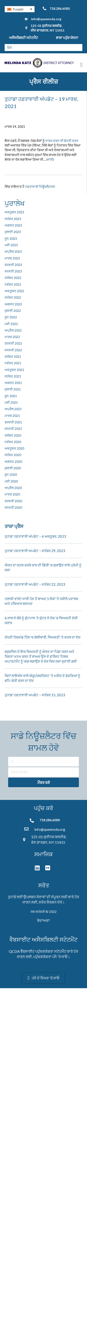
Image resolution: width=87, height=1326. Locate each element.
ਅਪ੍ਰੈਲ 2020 (13, 488)
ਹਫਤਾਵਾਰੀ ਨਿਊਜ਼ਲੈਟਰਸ (40, 187)
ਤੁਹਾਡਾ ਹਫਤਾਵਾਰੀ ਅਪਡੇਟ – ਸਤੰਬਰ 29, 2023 (35, 551)
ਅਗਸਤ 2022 (13, 304)
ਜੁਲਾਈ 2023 (13, 232)
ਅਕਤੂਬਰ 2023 (14, 212)
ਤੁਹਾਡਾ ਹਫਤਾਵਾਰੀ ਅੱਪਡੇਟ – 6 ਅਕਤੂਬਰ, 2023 (35, 536)
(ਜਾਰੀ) (50, 159)
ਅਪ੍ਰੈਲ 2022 (13, 330)
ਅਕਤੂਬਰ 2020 (14, 448)
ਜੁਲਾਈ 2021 (13, 389)
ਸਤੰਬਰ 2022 (13, 297)
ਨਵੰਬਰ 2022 (13, 284)
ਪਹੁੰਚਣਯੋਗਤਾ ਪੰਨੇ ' (45, 956)
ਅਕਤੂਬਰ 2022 (14, 291)
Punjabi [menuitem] (18, 9)
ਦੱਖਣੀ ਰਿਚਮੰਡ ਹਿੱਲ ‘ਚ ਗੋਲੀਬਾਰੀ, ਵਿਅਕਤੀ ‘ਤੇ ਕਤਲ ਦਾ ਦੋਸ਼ (43, 637)
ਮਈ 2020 (11, 481)
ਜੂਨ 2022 (11, 317)
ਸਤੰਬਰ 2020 (13, 455)
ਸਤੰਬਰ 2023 (13, 219)
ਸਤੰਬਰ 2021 (13, 376)
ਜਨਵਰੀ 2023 (13, 271)
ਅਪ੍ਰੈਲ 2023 (13, 251)
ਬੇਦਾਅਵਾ (43, 920)
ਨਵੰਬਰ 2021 (13, 363)
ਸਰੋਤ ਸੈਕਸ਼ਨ (48, 902)
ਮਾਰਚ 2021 (12, 416)
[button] (43, 782)
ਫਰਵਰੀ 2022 (13, 343)
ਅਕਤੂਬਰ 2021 (14, 370)
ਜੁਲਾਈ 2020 (13, 468)
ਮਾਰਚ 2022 (12, 337)
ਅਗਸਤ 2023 (13, 225)
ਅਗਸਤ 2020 (13, 461)
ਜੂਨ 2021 (11, 396)
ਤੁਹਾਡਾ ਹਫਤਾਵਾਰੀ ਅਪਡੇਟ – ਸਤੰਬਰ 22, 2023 (35, 584)
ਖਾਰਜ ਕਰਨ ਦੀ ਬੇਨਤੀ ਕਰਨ (61, 141)
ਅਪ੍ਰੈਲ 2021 (13, 409)
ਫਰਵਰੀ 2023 (13, 265)
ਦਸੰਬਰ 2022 (13, 278)
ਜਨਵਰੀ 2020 (13, 507)
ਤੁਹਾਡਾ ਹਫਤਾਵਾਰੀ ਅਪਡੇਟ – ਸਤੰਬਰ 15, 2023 (35, 695)
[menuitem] (20, 9)
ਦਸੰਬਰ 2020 (13, 435)
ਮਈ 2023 (11, 245)
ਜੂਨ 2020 (11, 474)
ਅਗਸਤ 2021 (13, 383)
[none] (20, 9)
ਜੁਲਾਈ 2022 (13, 311)
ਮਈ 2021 (11, 402)
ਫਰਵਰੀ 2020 (13, 501)
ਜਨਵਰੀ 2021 (13, 429)
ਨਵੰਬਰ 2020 (13, 442)
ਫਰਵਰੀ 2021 (13, 422)
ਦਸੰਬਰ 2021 (13, 356)
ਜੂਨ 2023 (11, 238)
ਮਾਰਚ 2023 (12, 258)
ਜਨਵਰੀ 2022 (13, 350)
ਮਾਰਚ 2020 (12, 494)
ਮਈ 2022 (11, 324)
